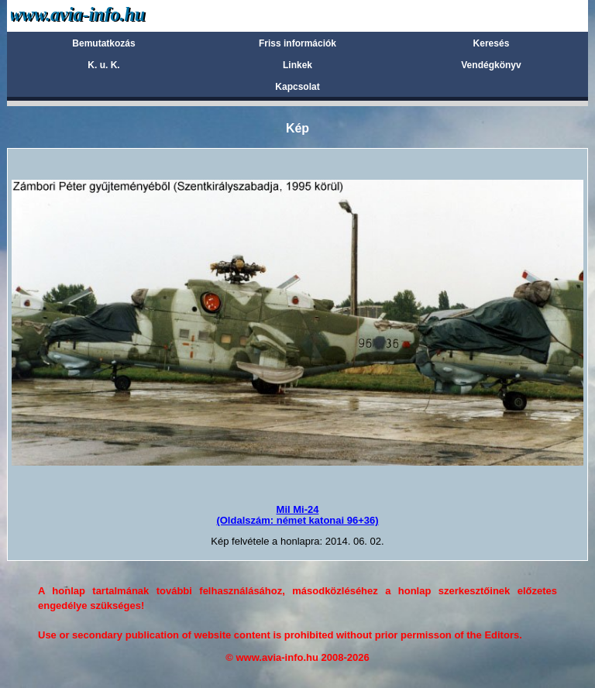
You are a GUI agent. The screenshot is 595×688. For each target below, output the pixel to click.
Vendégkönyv (491, 65)
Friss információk (297, 43)
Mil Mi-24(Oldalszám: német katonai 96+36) (297, 515)
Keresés (491, 43)
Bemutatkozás (103, 43)
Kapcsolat (297, 86)
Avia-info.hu (105, 15)
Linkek (297, 65)
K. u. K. (103, 65)
